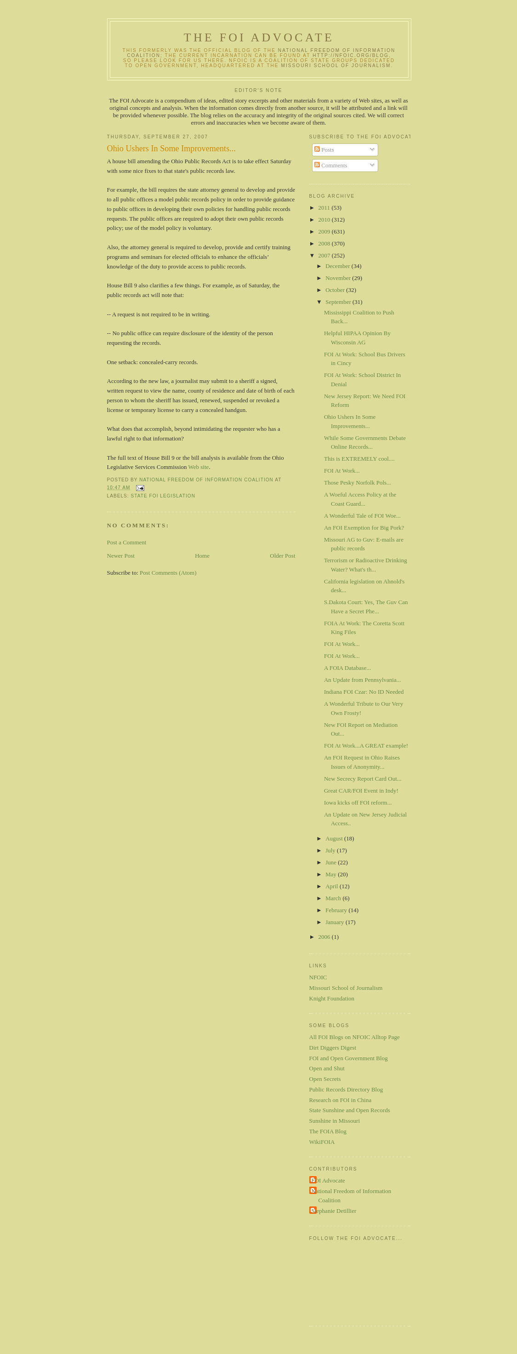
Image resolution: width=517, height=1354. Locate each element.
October (335, 289)
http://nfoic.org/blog (350, 55)
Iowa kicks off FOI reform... (358, 802)
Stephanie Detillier (334, 1210)
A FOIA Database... (347, 667)
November (338, 277)
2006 (325, 936)
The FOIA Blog (328, 1131)
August (334, 838)
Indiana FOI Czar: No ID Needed (364, 691)
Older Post (282, 555)
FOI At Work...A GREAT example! (366, 745)
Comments (330, 165)
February (336, 910)
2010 (325, 219)
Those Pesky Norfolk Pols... (357, 482)
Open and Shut (327, 1068)
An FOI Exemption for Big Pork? (364, 527)
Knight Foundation (332, 998)
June (331, 862)
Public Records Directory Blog (346, 1089)
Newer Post (121, 555)
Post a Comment (127, 542)
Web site (198, 466)
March (333, 898)
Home (202, 555)
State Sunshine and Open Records (349, 1110)
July (331, 850)
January (335, 922)
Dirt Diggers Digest (333, 1047)
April (332, 886)
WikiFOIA (322, 1141)
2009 (325, 231)
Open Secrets (325, 1078)
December (338, 266)
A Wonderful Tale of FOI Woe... (362, 515)
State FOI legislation (163, 495)
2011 (325, 207)
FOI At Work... (342, 470)
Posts (324, 149)
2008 (325, 243)
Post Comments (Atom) (168, 572)
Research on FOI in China (340, 1100)
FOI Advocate (328, 1180)
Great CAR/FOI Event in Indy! (361, 790)
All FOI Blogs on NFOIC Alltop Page (354, 1037)
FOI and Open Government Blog (348, 1058)
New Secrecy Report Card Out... (363, 778)
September (338, 301)
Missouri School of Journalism (336, 65)
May (331, 874)
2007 (325, 255)
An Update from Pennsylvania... (362, 679)
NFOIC (318, 977)
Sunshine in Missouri (334, 1120)
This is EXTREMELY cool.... (359, 458)
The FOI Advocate (259, 37)
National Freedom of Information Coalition (352, 1196)
